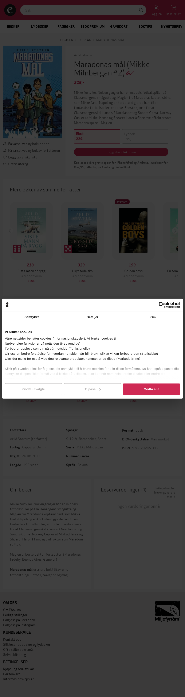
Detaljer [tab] (92, 317)
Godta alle (151, 389)
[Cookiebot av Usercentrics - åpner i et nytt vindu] (161, 305)
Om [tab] (153, 317)
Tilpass (93, 389)
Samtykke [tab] (31, 317)
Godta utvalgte (33, 389)
